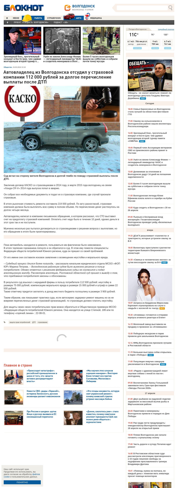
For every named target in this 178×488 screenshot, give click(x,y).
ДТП (34, 322)
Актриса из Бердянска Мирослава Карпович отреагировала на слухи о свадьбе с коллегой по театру (148, 305)
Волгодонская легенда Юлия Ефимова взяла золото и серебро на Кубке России (150, 198)
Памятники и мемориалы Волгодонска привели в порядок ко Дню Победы (149, 413)
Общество (8, 67)
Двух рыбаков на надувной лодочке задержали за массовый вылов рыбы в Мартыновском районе (149, 401)
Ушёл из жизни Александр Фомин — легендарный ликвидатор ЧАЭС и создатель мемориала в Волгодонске (149, 162)
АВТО (72, 18)
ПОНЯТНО (22, 482)
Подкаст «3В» (61, 22)
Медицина (93, 18)
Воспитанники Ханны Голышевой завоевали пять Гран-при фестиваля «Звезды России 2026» (148, 385)
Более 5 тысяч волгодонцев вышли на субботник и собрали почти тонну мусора (149, 186)
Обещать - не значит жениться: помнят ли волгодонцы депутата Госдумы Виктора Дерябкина (149, 95)
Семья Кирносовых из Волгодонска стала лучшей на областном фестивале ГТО (149, 112)
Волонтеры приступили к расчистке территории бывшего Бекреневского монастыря (149, 250)
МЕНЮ (16, 18)
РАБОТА (32, 18)
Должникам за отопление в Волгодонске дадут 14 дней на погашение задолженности (149, 174)
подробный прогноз (166, 29)
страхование (42, 322)
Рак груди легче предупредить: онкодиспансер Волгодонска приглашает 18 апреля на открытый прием (149, 425)
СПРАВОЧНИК (54, 18)
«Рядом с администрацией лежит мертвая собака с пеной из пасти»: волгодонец (148, 373)
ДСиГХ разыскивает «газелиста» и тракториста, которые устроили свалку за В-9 (149, 238)
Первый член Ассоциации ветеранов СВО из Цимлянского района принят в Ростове (150, 150)
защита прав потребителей (19, 322)
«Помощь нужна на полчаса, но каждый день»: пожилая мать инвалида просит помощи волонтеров (148, 473)
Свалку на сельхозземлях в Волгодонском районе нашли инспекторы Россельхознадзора (149, 124)
